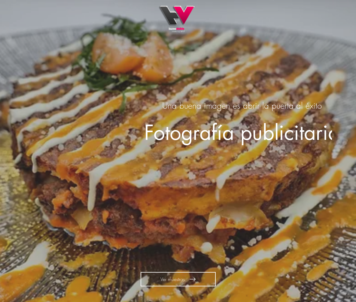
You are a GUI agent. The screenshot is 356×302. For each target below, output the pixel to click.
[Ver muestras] (178, 279)
